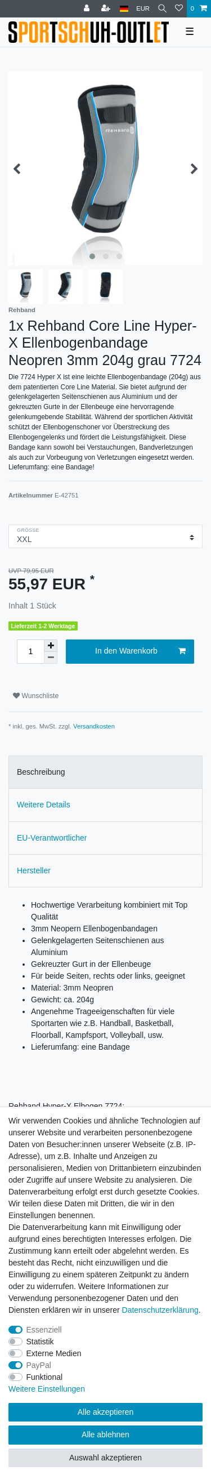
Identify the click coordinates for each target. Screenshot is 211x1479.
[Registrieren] (106, 8)
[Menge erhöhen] (50, 645)
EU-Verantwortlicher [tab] (52, 837)
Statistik (40, 1341)
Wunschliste (36, 696)
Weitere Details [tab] (43, 804)
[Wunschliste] (179, 8)
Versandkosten (94, 726)
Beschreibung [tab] (41, 771)
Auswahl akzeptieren (105, 1457)
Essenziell (44, 1329)
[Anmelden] (88, 8)
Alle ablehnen (105, 1434)
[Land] (124, 8)
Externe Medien (54, 1353)
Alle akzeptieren (106, 1411)
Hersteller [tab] (34, 870)
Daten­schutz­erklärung (160, 1309)
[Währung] (143, 8)
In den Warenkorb (140, 651)
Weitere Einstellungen (46, 1388)
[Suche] (162, 8)
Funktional (44, 1377)
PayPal (38, 1365)
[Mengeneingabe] (30, 651)
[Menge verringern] (50, 658)
